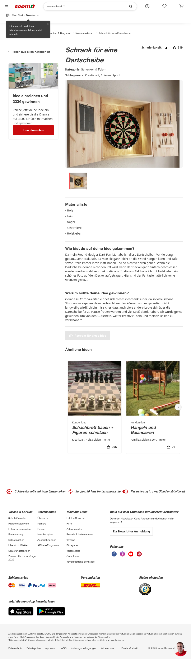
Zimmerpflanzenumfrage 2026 (22, 557)
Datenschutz (15, 648)
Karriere (41, 523)
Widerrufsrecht (109, 648)
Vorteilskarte (73, 550)
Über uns (42, 518)
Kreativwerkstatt (84, 33)
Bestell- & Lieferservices (79, 534)
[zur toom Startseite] (25, 6)
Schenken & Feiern (93, 69)
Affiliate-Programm (48, 545)
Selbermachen (16, 539)
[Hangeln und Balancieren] (153, 407)
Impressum (51, 648)
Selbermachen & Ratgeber (55, 33)
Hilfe (69, 523)
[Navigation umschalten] (6, 6)
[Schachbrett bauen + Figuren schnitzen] (94, 407)
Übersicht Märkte (17, 545)
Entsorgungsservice (19, 529)
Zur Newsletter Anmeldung (131, 531)
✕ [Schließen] (48, 24)
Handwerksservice (18, 523)
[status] (164, 6)
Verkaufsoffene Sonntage (80, 561)
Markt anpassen (18, 30)
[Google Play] (51, 611)
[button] (147, 6)
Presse (41, 529)
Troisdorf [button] (32, 15)
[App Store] (20, 611)
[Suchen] (87, 6)
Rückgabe (72, 545)
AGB (63, 648)
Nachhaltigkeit (45, 534)
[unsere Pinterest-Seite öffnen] (139, 553)
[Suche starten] (130, 6)
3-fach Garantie (17, 518)
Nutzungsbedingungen (84, 648)
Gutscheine (72, 556)
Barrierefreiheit (129, 648)
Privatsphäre (34, 648)
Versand (70, 539)
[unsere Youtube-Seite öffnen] (130, 553)
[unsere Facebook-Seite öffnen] (114, 553)
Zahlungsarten (74, 529)
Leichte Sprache (75, 518)
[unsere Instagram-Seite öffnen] (122, 553)
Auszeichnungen (46, 539)
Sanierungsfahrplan (19, 550)
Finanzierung (15, 534)
